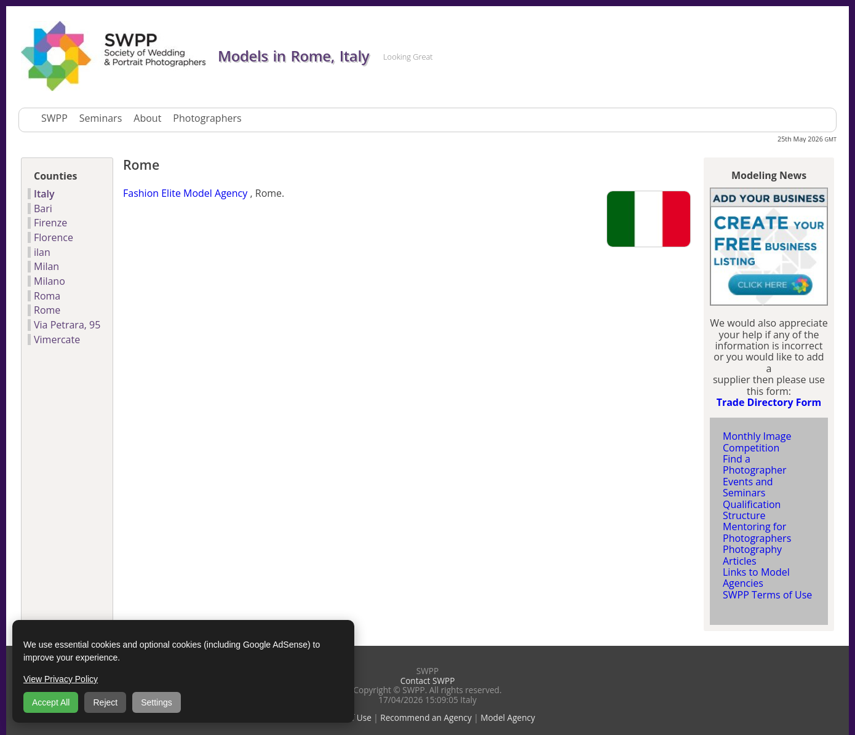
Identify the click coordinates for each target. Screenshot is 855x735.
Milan (46, 266)
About (147, 118)
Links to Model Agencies (756, 577)
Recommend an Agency (425, 717)
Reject (105, 702)
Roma (47, 295)
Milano (49, 281)
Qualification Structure (752, 510)
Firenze (50, 222)
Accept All (51, 702)
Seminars (100, 118)
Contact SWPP (427, 680)
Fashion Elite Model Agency (185, 193)
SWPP (54, 118)
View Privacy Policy (60, 679)
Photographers (207, 118)
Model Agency (507, 717)
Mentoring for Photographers (757, 532)
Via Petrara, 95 (67, 324)
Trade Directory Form (769, 402)
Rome (47, 310)
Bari (43, 208)
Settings (156, 702)
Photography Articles (752, 554)
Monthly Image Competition (757, 441)
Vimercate (57, 339)
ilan (42, 252)
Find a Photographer (755, 464)
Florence (53, 237)
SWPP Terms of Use (767, 595)
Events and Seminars (748, 487)
